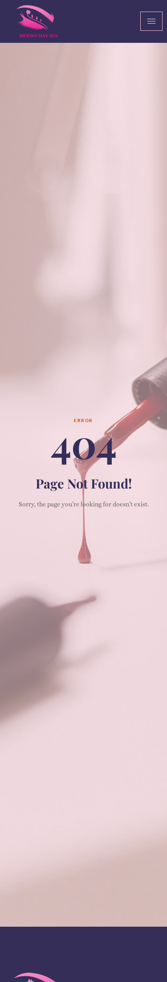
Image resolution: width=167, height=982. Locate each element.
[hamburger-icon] (151, 21)
